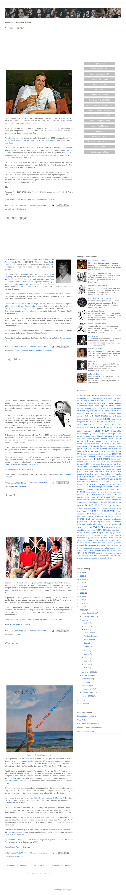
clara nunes (97, 434)
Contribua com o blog (99, 152)
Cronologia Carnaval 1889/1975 (99, 110)
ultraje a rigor (99, 548)
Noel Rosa (92, 361)
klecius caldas (82, 479)
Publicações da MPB (99, 69)
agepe (89, 398)
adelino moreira (91, 396)
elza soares (116, 444)
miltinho (93, 497)
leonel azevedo (91, 482)
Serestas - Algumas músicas (99, 273)
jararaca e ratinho (104, 469)
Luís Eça (32, 133)
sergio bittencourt (92, 538)
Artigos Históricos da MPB (99, 74)
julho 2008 (86, 679)
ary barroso (92, 411)
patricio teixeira (105, 522)
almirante (97, 403)
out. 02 (87, 668)
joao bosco (82, 471)
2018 (82, 583)
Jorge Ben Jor (39, 304)
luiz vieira (109, 484)
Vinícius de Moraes (48, 140)
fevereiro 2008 (88, 692)
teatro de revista (84, 543)
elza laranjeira (106, 444)
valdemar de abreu (115, 548)
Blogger (68, 890)
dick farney (87, 439)
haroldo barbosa (95, 456)
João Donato (56, 165)
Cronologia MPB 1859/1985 (99, 100)
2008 (82, 610)
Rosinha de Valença (18, 781)
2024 (82, 572)
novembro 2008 (88, 616)
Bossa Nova (99, 90)
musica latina (93, 505)
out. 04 (87, 664)
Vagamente (28, 776)
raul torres (88, 527)
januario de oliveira (91, 469)
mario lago (111, 492)
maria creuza (91, 492)
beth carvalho (82, 419)
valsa (91, 550)
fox (83, 451)
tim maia (80, 545)
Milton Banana (14, 28)
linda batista (104, 482)
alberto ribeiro (83, 401)
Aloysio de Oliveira (52, 771)
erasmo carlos (96, 446)
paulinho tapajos (35, 350)
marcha (98, 489)
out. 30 (87, 623)
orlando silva (83, 519)
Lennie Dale (57, 598)
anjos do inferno (107, 406)
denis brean (117, 436)
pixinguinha (101, 524)
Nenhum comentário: (38, 205)
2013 (82, 593)
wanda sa (19, 857)
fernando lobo (105, 449)
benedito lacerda (100, 416)
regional (98, 526)
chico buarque (111, 430)
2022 (82, 579)
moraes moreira (104, 500)
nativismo (112, 508)
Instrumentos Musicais (99, 126)
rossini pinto (91, 533)
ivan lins (116, 464)
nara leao (96, 508)
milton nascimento (106, 497)
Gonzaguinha (30, 306)
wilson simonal (111, 555)
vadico (106, 548)
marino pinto (102, 492)
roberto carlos (102, 530)
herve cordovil (107, 461)
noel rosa (91, 514)
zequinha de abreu (97, 558)
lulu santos (117, 484)
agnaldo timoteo (99, 398)
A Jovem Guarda (94, 374)
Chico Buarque (32, 464)
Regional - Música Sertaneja (99, 142)
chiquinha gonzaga (84, 434)
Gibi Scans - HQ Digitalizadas (88, 724)
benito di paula (115, 416)
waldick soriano (115, 553)
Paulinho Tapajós (16, 218)
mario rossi (101, 494)
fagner (96, 448)
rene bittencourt (83, 530)
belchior (88, 416)
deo (78, 439)
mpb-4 (83, 502)
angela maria (93, 406)
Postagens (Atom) (42, 873)
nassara (105, 508)
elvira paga (95, 444)
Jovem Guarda (99, 131)
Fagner (14, 306)
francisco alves (92, 451)
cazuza (96, 431)
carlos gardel (103, 424)
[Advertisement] (38, 49)
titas (87, 545)
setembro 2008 (88, 672)
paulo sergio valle (89, 524)
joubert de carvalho (113, 474)
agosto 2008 (87, 675)
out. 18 (87, 654)
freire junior (105, 451)
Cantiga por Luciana (27, 284)
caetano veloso (93, 422)
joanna (118, 469)
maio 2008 (86, 682)
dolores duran (107, 439)
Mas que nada (33, 450)
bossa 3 (18, 634)
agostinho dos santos (113, 398)
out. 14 (87, 661)
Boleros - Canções (99, 84)
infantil (87, 464)
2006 (82, 704)
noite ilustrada (102, 514)
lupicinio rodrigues (96, 487)
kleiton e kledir (94, 479)
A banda (22, 464)
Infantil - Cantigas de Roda (99, 121)
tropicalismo (90, 548)
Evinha (23, 287)
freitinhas (114, 451)
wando (91, 555)
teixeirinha (96, 543)
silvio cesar (81, 540)
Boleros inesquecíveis (96, 261)
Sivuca (21, 306)
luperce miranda (83, 487)
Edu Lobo (35, 808)
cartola (109, 427)
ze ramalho (85, 558)
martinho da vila (114, 494)
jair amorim (105, 466)
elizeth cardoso (83, 444)
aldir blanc (89, 403)
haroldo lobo (109, 456)
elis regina (116, 441)
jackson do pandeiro (91, 466)
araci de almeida (105, 408)
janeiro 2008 (87, 696)
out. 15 (87, 657)
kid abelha (116, 477)
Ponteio (65, 462)
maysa (86, 497)
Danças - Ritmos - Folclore (99, 116)
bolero (107, 418)
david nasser (91, 436)
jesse (113, 469)
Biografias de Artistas (99, 79)
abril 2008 (86, 686)
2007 (82, 700)
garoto (85, 454)
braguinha (81, 422)
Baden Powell (38, 798)
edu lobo (89, 441)
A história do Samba (96, 311)
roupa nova (102, 532)
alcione (108, 401)
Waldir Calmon (66, 121)
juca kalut (107, 476)
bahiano (112, 413)
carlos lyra (116, 424)
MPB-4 (7, 306)
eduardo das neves (103, 441)
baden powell (100, 413)
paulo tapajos (48, 350)
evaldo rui (88, 449)
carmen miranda (85, 427)
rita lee (92, 530)
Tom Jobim (34, 140)
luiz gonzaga (89, 484)
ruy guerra (114, 533)
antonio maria (90, 408)
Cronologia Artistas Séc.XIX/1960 (99, 105)
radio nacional (112, 524)
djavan (96, 438)
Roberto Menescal (12, 764)
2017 (82, 586)
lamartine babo (108, 479)
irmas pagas (95, 464)
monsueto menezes (90, 499)
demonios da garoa (104, 436)
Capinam (13, 464)
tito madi (92, 545)
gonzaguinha (82, 456)
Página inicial (39, 865)
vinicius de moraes (86, 553)
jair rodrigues (116, 466)
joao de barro (97, 471)
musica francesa (93, 502)
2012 (82, 596)
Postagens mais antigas (61, 865)
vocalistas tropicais (103, 553)
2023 (82, 576)
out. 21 (87, 630)
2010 (82, 603)
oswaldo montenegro (112, 519)
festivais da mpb (21, 350)
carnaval (99, 427)
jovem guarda (84, 476)
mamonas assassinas (112, 487)
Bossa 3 (10, 495)
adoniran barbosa (107, 396)
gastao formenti (94, 454)
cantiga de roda (108, 422)
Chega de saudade (21, 140)
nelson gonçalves (102, 510)
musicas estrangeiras (84, 508)
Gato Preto (81, 720)
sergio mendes (21, 486)
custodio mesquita (109, 434)
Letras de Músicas (99, 136)
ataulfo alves (116, 411)
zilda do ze (108, 558)
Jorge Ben (47, 450)
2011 (82, 600)
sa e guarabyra (94, 535)
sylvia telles (104, 540)
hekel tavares (88, 459)
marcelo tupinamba (85, 489)
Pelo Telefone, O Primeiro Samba (101, 298)
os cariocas (97, 519)
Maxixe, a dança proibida (98, 324)
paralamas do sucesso (88, 521)
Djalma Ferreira (50, 128)
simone (89, 540)
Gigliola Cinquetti (95, 349)
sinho (95, 540)
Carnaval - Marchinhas (99, 95)
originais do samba (114, 516)
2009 (82, 607)
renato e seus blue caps (112, 527)
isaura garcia (106, 464)
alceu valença (98, 401)
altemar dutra (107, 403)
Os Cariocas (67, 148)
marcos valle (109, 489)
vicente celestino (102, 551)
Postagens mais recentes (17, 865)
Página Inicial (99, 64)
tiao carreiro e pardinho (111, 543)
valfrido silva (82, 550)
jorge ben (89, 474)
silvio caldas (115, 537)
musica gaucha (108, 502)
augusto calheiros (85, 413)
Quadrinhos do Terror (85, 731)
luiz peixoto (100, 484)
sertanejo (104, 537)
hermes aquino (116, 459)
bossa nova (41, 437)
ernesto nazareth (109, 446)
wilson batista (99, 555)
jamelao (80, 469)
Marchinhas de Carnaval (97, 286)
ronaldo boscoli (115, 530)
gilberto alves (106, 454)
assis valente (104, 411)
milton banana (20, 209)
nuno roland (112, 514)
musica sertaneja (112, 505)
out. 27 (87, 626)
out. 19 (87, 651)
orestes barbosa (100, 516)
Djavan (21, 835)
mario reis (90, 494)
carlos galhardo (89, 424)
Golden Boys (21, 282)
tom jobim (101, 545)
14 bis (80, 396)
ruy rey (85, 535)
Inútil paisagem (27, 771)
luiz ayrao (113, 482)
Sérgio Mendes (14, 359)
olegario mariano (87, 516)
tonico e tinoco (112, 545)
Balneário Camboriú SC (86, 716)
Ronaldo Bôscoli (41, 764)
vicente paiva (116, 550)
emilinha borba (83, 446)
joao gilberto (111, 472)
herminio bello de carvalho (88, 461)
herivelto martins (102, 459)
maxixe (80, 497)
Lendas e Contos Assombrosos (89, 728)
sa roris (104, 535)
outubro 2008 (87, 620)
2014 (82, 590)
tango (118, 540)
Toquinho (68, 304)
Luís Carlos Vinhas (40, 583)
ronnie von (81, 532)
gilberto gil (116, 454)
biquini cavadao (95, 419)
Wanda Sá (11, 643)
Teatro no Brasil (99, 147)
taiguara (112, 540)
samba (110, 535)
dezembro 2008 (88, 613)
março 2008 (87, 689)
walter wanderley (82, 555)
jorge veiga (99, 474)
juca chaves (97, 477)
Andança (24, 274)
